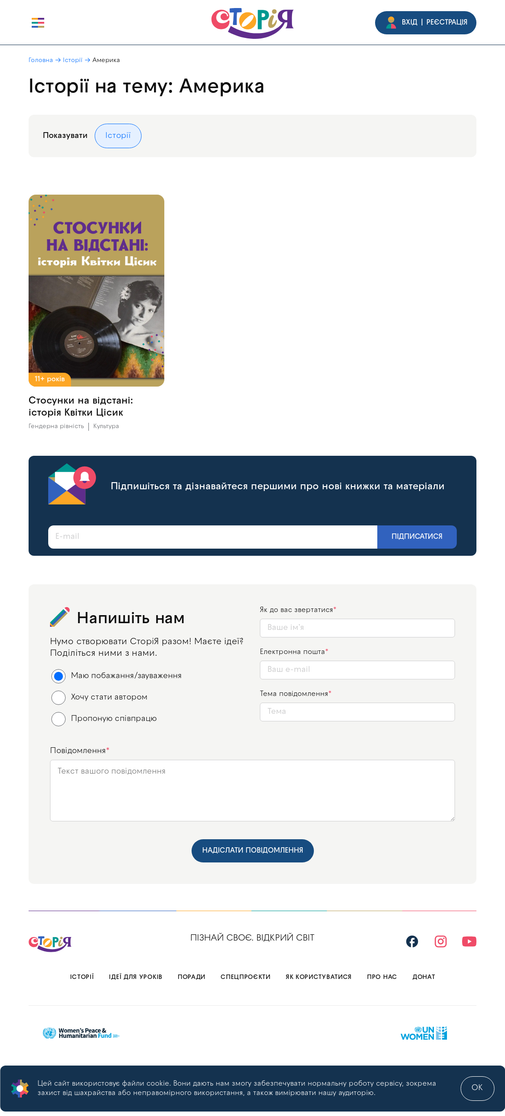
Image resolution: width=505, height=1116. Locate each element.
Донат (424, 977)
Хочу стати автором (99, 697)
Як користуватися (319, 977)
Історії (73, 60)
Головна (41, 60)
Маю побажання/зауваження (117, 676)
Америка (106, 60)
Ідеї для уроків (136, 977)
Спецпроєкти (246, 977)
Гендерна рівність (56, 426)
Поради (191, 977)
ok (477, 1088)
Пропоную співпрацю (104, 719)
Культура (106, 426)
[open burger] (38, 22)
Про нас (382, 977)
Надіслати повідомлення (252, 850)
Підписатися (417, 537)
